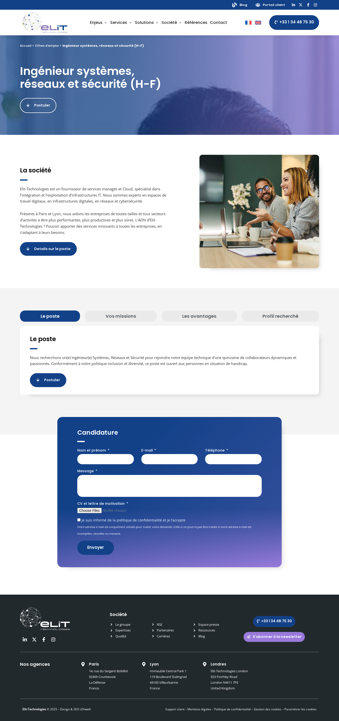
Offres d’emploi (48, 46)
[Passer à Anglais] (258, 23)
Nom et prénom (92, 445)
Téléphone (215, 445)
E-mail (147, 445)
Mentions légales (199, 705)
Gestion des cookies (267, 705)
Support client (174, 705)
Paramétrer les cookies (300, 705)
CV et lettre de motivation (101, 499)
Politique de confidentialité (232, 705)
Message (86, 466)
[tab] (50, 314)
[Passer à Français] (248, 23)
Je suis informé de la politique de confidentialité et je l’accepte (164, 522)
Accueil (26, 46)
